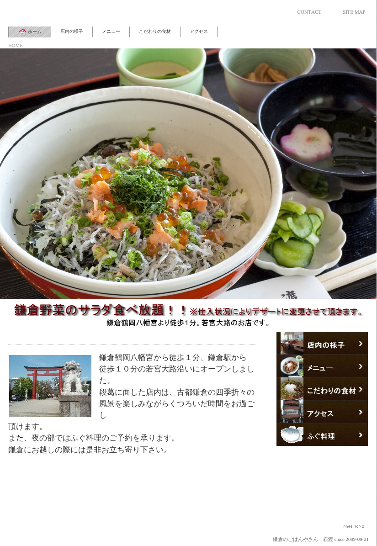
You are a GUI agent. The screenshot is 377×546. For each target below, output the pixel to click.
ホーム (30, 32)
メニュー (111, 31)
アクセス (199, 31)
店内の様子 (71, 31)
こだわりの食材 (155, 31)
